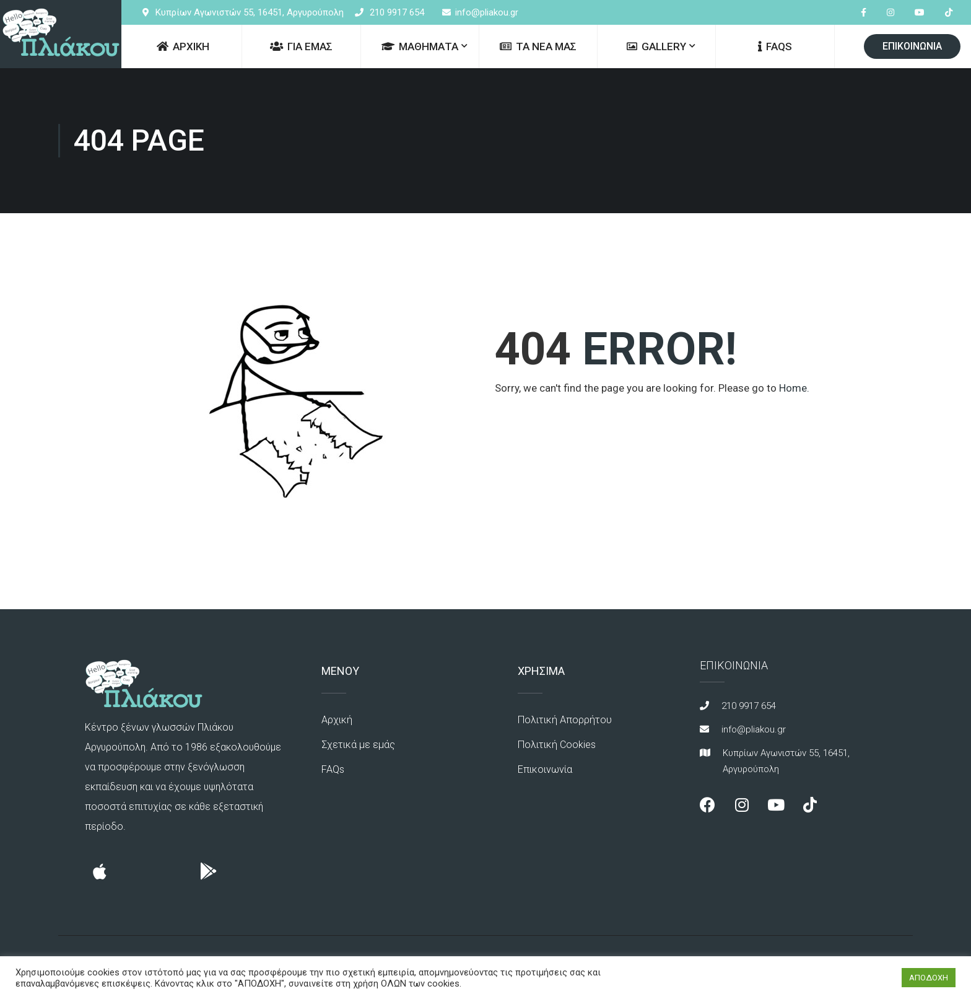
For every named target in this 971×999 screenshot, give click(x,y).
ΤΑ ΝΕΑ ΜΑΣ (538, 46)
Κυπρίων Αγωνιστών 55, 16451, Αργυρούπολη (249, 12)
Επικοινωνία (545, 769)
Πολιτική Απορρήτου (563, 720)
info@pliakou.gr (486, 12)
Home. (794, 388)
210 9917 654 (397, 12)
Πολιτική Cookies (556, 744)
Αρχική (336, 720)
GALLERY (656, 46)
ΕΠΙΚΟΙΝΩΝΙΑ (912, 46)
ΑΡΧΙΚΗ (183, 46)
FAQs (775, 46)
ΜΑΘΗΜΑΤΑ (419, 46)
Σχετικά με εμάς (357, 744)
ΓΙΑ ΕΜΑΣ (301, 46)
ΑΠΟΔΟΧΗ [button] (928, 977)
